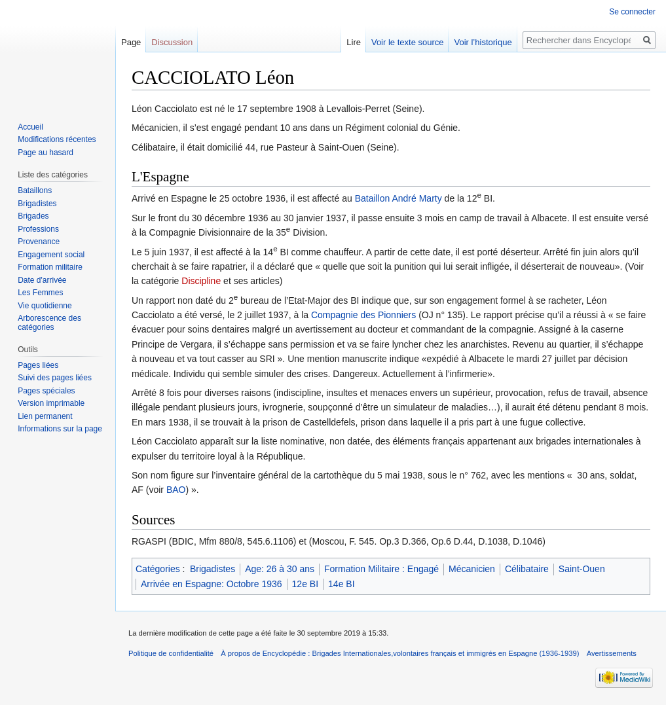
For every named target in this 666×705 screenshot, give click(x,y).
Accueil (30, 127)
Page (131, 42)
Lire (353, 42)
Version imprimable (51, 403)
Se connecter (632, 11)
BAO (176, 489)
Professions (38, 229)
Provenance (39, 241)
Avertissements (612, 653)
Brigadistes (212, 569)
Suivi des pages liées (55, 377)
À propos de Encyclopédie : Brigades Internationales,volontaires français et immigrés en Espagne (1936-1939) (400, 653)
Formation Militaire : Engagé (381, 569)
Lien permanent (45, 416)
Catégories (158, 569)
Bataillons (35, 190)
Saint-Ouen (582, 569)
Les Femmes (40, 292)
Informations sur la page (60, 428)
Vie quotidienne (45, 305)
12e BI (305, 584)
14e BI (341, 584)
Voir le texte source (407, 42)
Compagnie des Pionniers (363, 315)
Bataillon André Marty (398, 198)
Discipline (201, 281)
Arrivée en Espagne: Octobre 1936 (211, 584)
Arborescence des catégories (49, 323)
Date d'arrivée (42, 280)
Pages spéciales (46, 390)
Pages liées (38, 365)
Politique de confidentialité (170, 653)
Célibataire (527, 569)
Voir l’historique (482, 42)
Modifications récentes (57, 139)
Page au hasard (45, 152)
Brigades (33, 216)
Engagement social (51, 254)
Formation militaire (50, 267)
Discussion (172, 42)
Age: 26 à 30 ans (279, 569)
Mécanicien (472, 569)
